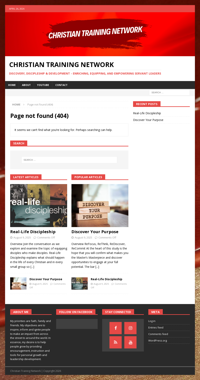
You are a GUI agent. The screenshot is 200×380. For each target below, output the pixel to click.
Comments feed (158, 334)
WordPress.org (157, 340)
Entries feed (155, 327)
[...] (32, 267)
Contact (61, 85)
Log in (151, 321)
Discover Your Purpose (46, 279)
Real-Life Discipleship (33, 231)
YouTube (43, 85)
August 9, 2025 (22, 237)
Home (12, 85)
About (26, 85)
